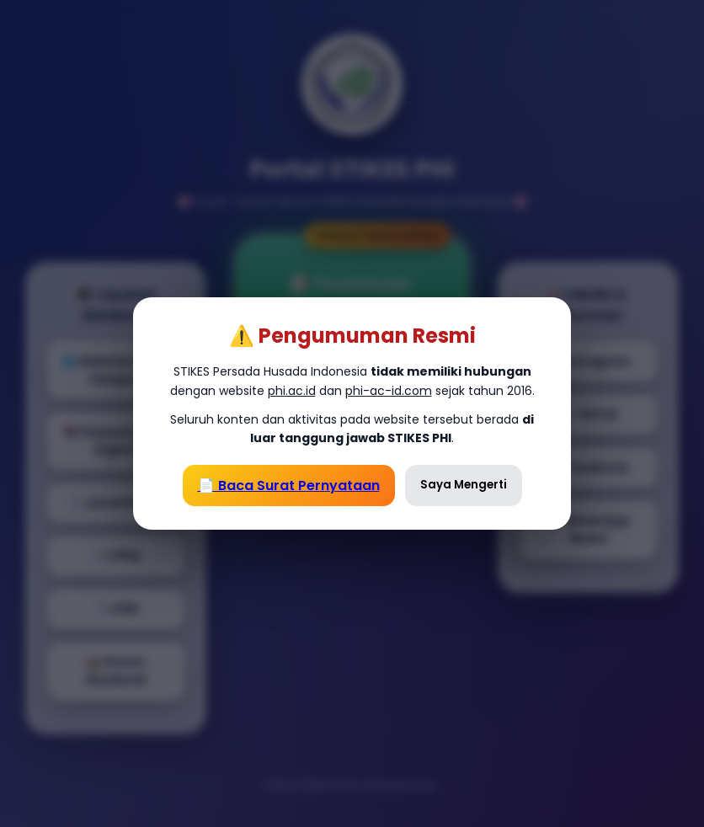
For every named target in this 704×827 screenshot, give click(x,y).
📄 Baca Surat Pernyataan (289, 485)
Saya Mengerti (463, 485)
